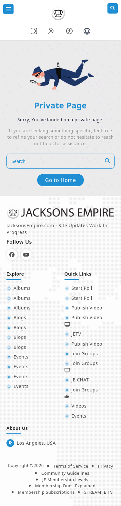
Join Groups (85, 353)
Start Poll (82, 288)
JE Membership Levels (65, 479)
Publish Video (87, 308)
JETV (76, 334)
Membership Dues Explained (65, 486)
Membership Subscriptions (46, 492)
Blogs (20, 317)
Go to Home (60, 180)
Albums (22, 288)
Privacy (105, 466)
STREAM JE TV (98, 492)
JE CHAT (80, 380)
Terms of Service (71, 466)
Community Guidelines (65, 473)
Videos (79, 406)
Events (21, 357)
